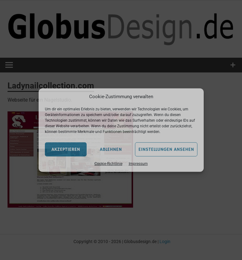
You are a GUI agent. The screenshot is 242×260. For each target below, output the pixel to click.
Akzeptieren (65, 149)
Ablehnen (111, 149)
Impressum (138, 164)
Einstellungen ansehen (166, 149)
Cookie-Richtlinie (108, 164)
